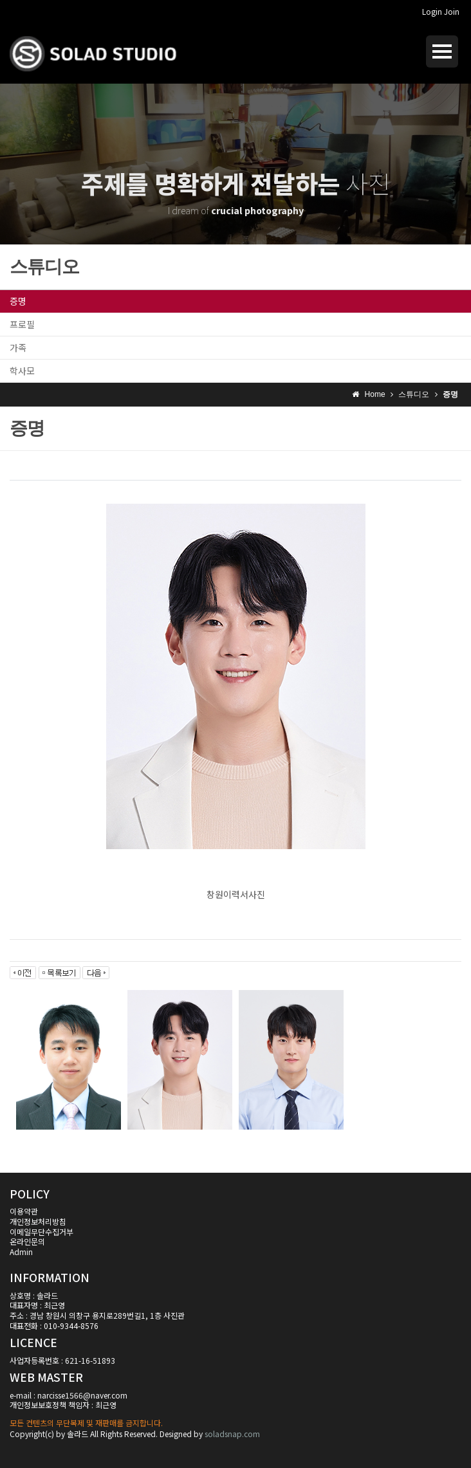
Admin (21, 1251)
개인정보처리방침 (38, 1221)
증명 (18, 301)
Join (451, 11)
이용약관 (24, 1211)
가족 (18, 347)
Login (432, 11)
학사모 (22, 370)
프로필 (22, 324)
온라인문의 (27, 1241)
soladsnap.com (232, 1433)
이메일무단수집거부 (41, 1231)
